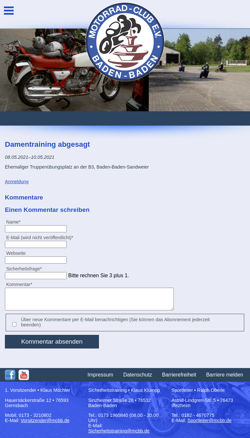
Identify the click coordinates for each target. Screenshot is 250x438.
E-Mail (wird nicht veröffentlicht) (39, 237)
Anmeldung (17, 181)
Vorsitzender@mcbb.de (45, 420)
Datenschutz (137, 374)
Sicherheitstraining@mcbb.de (118, 430)
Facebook (10, 375)
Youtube (24, 375)
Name (16, 222)
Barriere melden (224, 374)
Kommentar (19, 284)
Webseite (16, 253)
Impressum (100, 374)
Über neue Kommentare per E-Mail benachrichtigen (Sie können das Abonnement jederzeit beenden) (115, 322)
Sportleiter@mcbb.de (209, 420)
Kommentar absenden (52, 341)
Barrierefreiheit (179, 374)
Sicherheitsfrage (24, 268)
